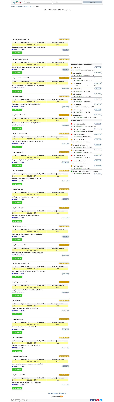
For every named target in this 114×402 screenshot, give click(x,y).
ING (30, 6)
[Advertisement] (57, 24)
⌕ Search (92, 2)
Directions (17, 52)
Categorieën (19, 6)
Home (13, 6)
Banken (26, 6)
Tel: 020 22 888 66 (19, 49)
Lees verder (65, 49)
